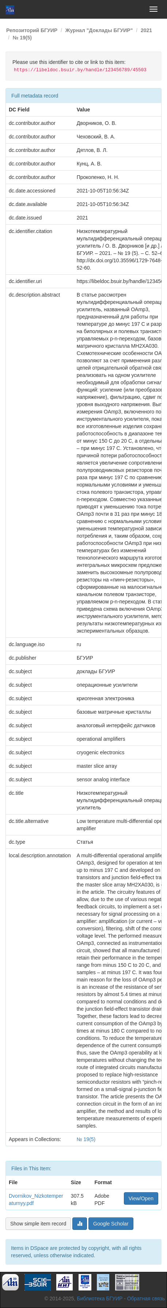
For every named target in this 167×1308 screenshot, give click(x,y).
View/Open (141, 1198)
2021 (146, 30)
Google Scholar (111, 1224)
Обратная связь (146, 1298)
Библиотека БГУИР (99, 1298)
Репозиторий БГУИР (31, 30)
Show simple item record (38, 1224)
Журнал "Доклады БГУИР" (99, 30)
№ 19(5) (22, 38)
